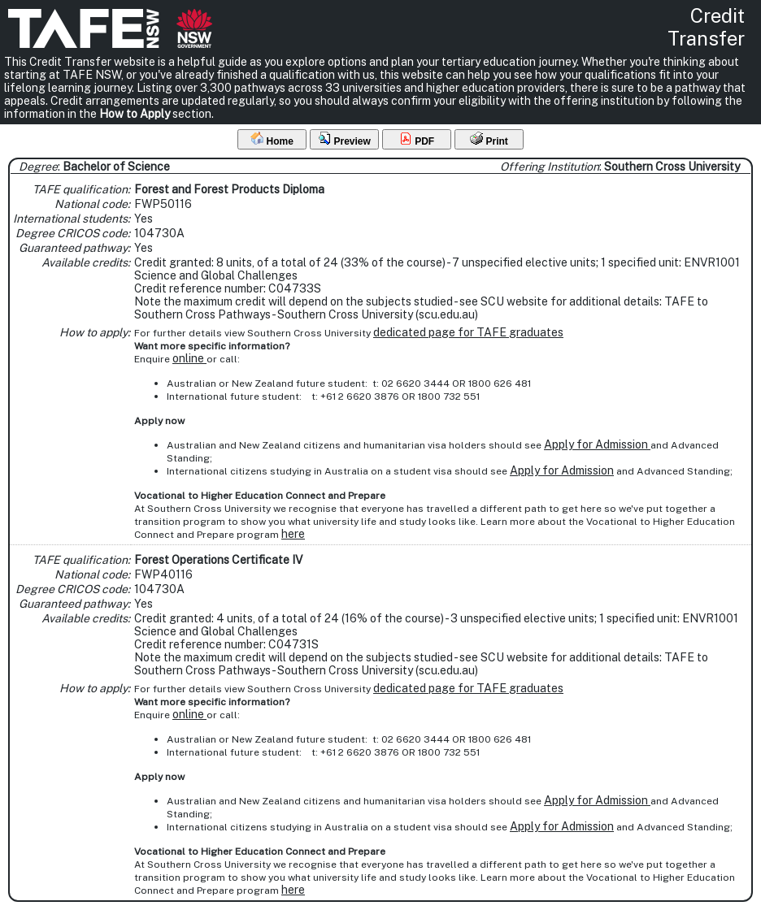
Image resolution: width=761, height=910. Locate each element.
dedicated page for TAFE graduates (468, 332)
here (293, 533)
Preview (344, 139)
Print (489, 139)
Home (272, 139)
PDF (416, 139)
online (189, 358)
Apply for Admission (597, 444)
